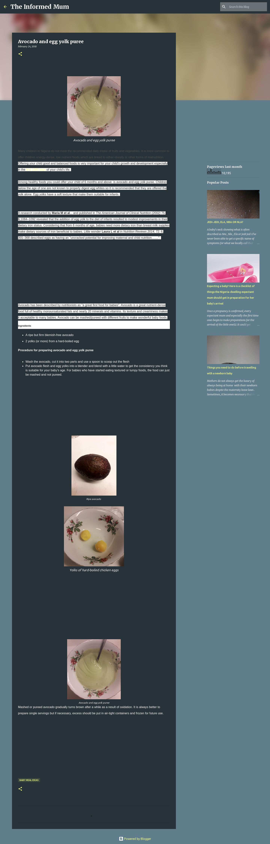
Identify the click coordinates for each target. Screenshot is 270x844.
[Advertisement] (94, 268)
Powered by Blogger (135, 838)
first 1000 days (36, 169)
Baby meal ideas (29, 780)
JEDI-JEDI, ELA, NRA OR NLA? (225, 222)
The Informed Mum (39, 7)
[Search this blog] (247, 6)
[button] (20, 54)
